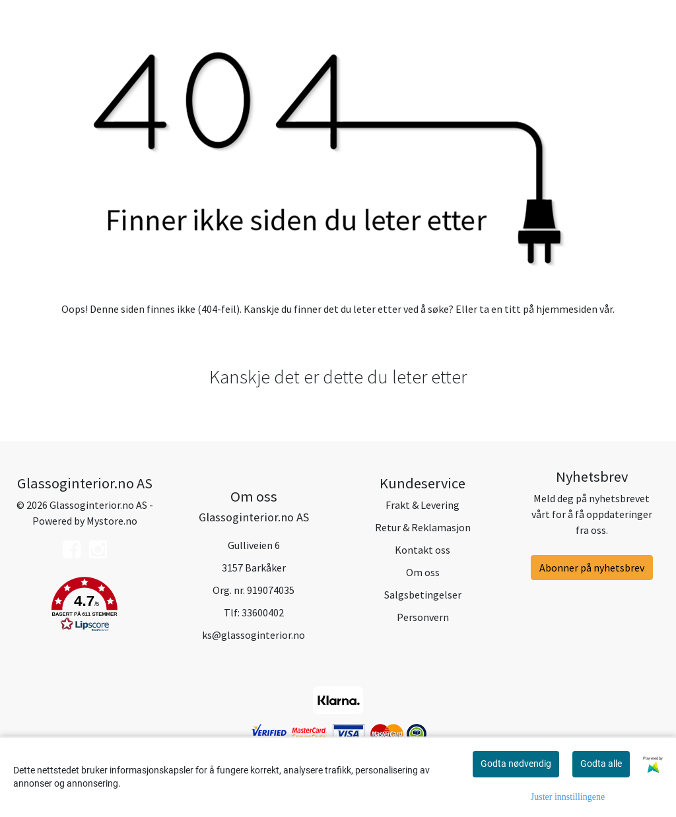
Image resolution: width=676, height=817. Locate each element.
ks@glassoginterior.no (253, 634)
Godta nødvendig (516, 763)
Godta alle (601, 763)
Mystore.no (111, 520)
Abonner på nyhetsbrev (591, 567)
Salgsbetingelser (422, 594)
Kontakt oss (422, 549)
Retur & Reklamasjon (423, 527)
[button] (84, 606)
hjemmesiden (566, 308)
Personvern (423, 617)
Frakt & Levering (422, 504)
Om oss (423, 572)
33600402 (263, 612)
